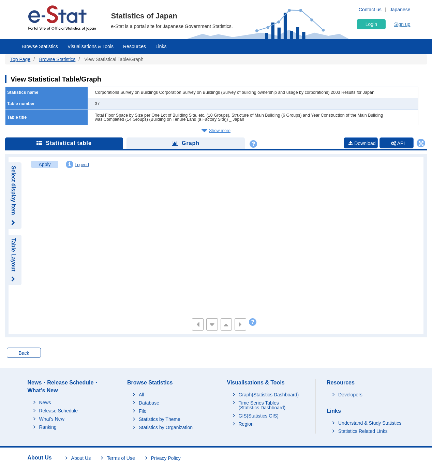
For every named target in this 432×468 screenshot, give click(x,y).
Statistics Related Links (363, 431)
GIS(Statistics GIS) (259, 415)
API (398, 143)
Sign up (402, 24)
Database (149, 402)
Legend (77, 164)
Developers (350, 394)
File (143, 411)
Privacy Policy (166, 458)
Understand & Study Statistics (369, 423)
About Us (81, 458)
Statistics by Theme (159, 419)
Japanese (400, 9)
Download (361, 143)
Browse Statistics (40, 46)
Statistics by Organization (166, 427)
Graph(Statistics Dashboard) (269, 394)
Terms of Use (121, 458)
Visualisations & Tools (91, 46)
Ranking (48, 427)
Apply (44, 164)
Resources (134, 46)
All (141, 394)
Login (371, 24)
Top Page (20, 59)
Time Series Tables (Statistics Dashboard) (262, 405)
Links (161, 46)
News (45, 402)
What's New (51, 418)
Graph (185, 143)
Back (23, 353)
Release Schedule (58, 410)
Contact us (370, 9)
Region (246, 424)
